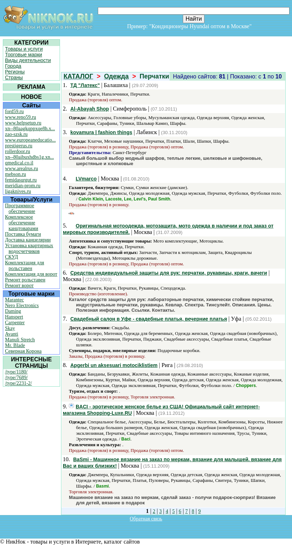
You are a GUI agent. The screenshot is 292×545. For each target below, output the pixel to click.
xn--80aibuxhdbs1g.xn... (29, 157)
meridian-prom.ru (22, 185)
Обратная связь (146, 518)
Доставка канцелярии (28, 240)
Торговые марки (23, 54)
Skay (10, 328)
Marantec (14, 299)
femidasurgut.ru (21, 180)
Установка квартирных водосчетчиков (29, 248)
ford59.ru (14, 111)
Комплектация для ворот (31, 274)
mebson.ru (15, 174)
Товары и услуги (24, 49)
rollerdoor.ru (17, 151)
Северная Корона (23, 351)
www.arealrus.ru (21, 168)
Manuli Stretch (20, 339)
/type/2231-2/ (18, 383)
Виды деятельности (28, 60)
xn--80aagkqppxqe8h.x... (30, 128)
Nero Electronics (22, 305)
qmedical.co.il (19, 162)
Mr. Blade (15, 345)
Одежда (116, 76)
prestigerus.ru (18, 145)
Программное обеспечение (20, 208)
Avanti (11, 334)
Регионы (15, 72)
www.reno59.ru (20, 117)
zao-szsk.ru (16, 134)
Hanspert (14, 317)
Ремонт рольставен (25, 279)
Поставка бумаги (23, 234)
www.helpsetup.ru (23, 123)
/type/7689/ (16, 377)
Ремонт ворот (19, 285)
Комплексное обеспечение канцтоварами (21, 222)
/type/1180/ (16, 372)
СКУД (11, 257)
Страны (14, 77)
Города (13, 66)
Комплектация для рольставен (24, 265)
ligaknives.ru (18, 191)
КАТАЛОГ (78, 76)
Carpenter (15, 322)
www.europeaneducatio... (30, 140)
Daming (13, 311)
